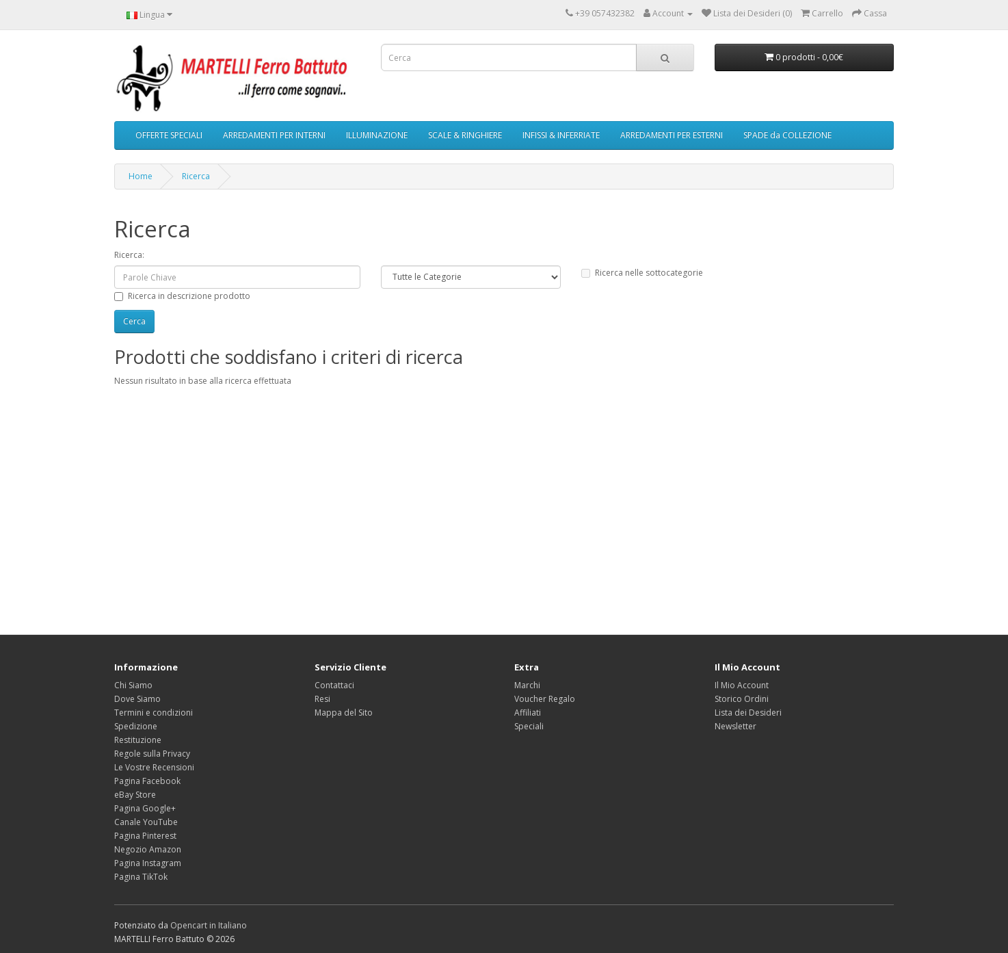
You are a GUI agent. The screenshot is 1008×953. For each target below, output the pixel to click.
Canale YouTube (146, 822)
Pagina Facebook (147, 781)
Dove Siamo (137, 699)
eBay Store (135, 794)
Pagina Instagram (147, 863)
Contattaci (334, 685)
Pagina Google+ (145, 808)
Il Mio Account (742, 685)
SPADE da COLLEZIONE (787, 135)
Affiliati (527, 712)
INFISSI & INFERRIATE (561, 135)
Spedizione (135, 726)
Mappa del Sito (344, 712)
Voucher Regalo (544, 699)
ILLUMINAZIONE (377, 135)
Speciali (529, 726)
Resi (322, 699)
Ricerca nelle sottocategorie (642, 272)
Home (140, 176)
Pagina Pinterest (145, 835)
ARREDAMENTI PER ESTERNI (671, 135)
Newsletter (735, 726)
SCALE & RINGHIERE (465, 135)
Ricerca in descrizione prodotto (182, 296)
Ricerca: (129, 255)
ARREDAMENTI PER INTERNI (274, 135)
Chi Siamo (133, 685)
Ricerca (196, 176)
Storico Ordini (742, 699)
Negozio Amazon (147, 849)
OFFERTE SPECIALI (168, 135)
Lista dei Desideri (748, 712)
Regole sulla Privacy (152, 753)
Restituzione (137, 740)
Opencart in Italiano (208, 925)
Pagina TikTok (141, 877)
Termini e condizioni (153, 712)
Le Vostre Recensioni (154, 767)
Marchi (527, 685)
